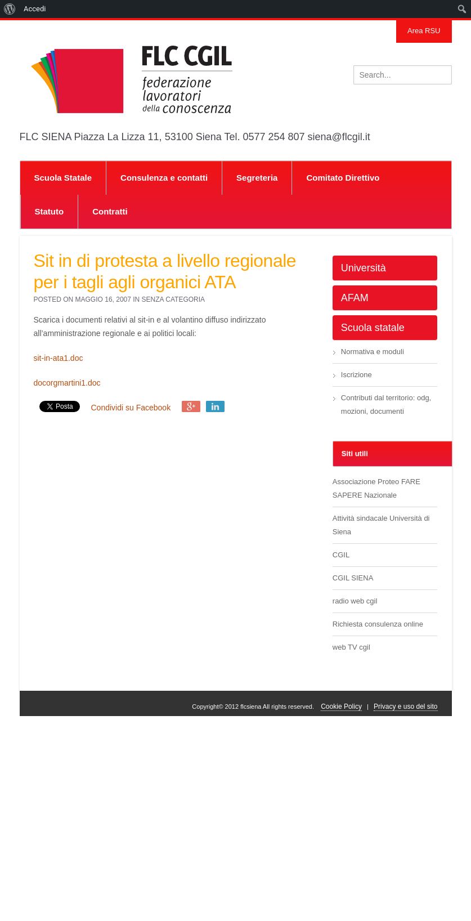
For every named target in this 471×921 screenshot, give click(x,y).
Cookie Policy (341, 706)
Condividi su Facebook (131, 407)
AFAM (355, 297)
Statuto (49, 211)
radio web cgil (355, 601)
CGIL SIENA (353, 578)
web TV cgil (351, 647)
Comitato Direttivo (342, 177)
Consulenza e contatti (164, 177)
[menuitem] (10, 9)
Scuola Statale (63, 177)
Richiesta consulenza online (378, 624)
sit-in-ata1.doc (58, 358)
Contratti (110, 211)
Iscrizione (356, 374)
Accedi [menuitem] (35, 9)
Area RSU (424, 30)
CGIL (341, 555)
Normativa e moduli (372, 351)
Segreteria (256, 177)
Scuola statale (373, 327)
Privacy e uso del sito (405, 706)
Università (363, 268)
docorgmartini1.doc (67, 382)
